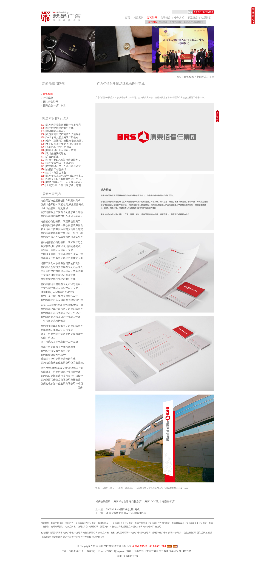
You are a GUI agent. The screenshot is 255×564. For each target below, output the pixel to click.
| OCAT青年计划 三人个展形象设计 (62, 182)
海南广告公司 (48, 338)
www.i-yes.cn (182, 488)
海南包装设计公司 (180, 523)
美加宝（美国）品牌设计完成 (57, 250)
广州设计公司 (172, 532)
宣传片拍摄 (86, 537)
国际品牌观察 (130, 526)
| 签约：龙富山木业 (53, 172)
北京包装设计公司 (71, 537)
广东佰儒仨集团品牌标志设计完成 (59, 288)
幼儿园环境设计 (123, 532)
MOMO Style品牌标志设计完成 (57, 292)
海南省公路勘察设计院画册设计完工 (60, 221)
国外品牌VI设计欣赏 (193, 22)
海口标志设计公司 (106, 523)
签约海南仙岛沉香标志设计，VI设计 (61, 313)
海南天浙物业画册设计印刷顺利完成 (60, 200)
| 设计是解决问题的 (53, 153)
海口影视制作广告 (157, 532)
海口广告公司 (71, 523)
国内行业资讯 (175, 22)
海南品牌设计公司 (73, 526)
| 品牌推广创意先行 (53, 169)
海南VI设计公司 (90, 526)
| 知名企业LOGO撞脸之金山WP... (61, 179)
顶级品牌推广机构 (106, 532)
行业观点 (163, 22)
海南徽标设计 (169, 501)
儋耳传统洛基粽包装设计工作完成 (59, 341)
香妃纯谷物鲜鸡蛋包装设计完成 (58, 358)
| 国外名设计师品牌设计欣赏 (58, 150)
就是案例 (138, 17)
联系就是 (193, 17)
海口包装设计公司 (187, 532)
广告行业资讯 (116, 526)
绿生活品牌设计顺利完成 (54, 208)
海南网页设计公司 (198, 523)
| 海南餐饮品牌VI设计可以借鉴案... (62, 175)
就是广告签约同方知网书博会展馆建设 (62, 334)
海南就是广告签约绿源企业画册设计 (60, 372)
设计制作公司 (98, 537)
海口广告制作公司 (161, 523)
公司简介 (142, 526)
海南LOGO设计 (152, 501)
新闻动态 (152, 22)
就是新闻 (104, 526)
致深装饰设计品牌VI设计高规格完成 (61, 246)
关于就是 (166, 17)
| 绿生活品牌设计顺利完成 (57, 128)
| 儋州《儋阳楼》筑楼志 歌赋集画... (62, 140)
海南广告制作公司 (143, 523)
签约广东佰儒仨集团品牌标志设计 (59, 296)
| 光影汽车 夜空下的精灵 (56, 147)
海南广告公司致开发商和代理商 (58, 347)
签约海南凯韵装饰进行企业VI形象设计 (62, 216)
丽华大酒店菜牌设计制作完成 (57, 330)
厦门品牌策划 (203, 532)
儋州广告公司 (154, 526)
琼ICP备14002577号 (127, 556)
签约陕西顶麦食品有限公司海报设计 (60, 379)
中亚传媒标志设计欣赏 (53, 320)
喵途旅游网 (57, 537)
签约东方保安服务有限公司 (55, 351)
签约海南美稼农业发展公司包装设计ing (62, 362)
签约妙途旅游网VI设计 (53, 355)
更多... (81, 387)
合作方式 (179, 17)
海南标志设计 (121, 501)
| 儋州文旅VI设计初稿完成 (57, 163)
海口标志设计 (136, 501)
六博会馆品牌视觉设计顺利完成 (58, 279)
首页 (127, 17)
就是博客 (206, 17)
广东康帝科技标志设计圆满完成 (58, 275)
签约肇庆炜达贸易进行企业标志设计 (60, 317)
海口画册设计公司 (124, 523)
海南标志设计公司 (87, 523)
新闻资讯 (152, 17)
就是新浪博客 (56, 532)
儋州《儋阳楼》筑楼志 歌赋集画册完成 (62, 204)
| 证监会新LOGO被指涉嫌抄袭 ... (60, 160)
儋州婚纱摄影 (57, 526)
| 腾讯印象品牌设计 (53, 131)
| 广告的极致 (50, 156)
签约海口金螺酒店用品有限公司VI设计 (62, 375)
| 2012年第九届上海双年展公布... (60, 137)
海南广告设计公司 (71, 532)
